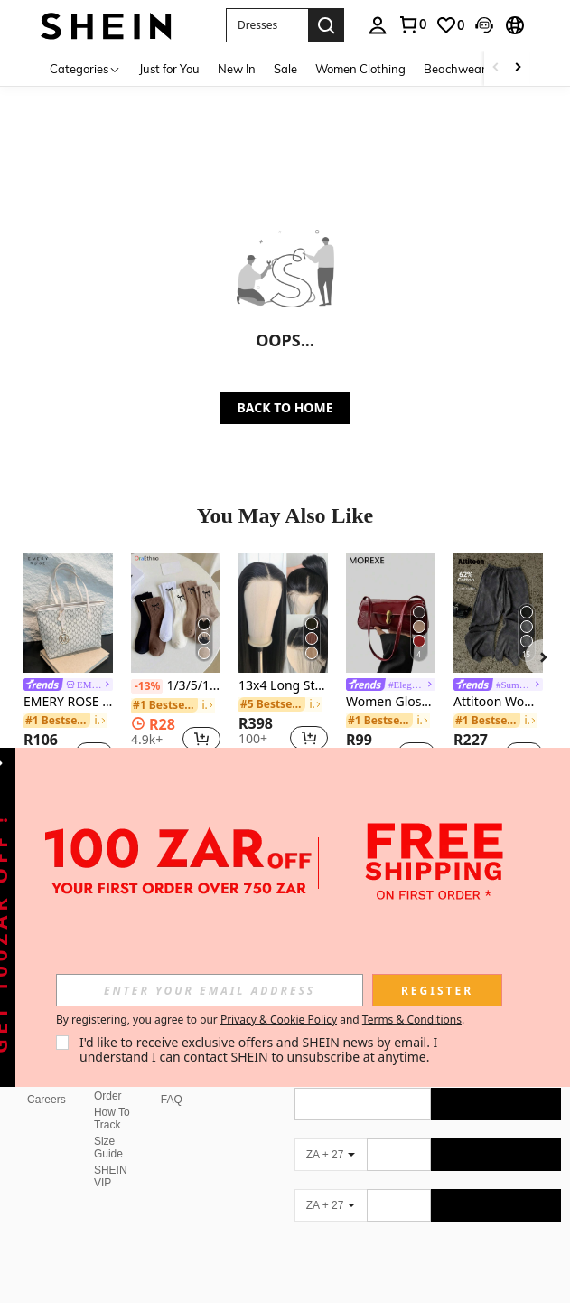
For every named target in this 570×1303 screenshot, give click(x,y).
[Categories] (85, 68)
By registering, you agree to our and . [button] (260, 1020)
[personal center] (377, 25)
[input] (209, 990)
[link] (411, 24)
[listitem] (68, 667)
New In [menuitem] (237, 68)
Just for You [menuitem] (169, 68)
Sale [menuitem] (285, 68)
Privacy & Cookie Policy (278, 1019)
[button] (267, 25)
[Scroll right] (517, 68)
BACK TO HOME (285, 407)
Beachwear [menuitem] (455, 68)
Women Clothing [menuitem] (360, 68)
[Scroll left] (496, 68)
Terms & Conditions (412, 1019)
